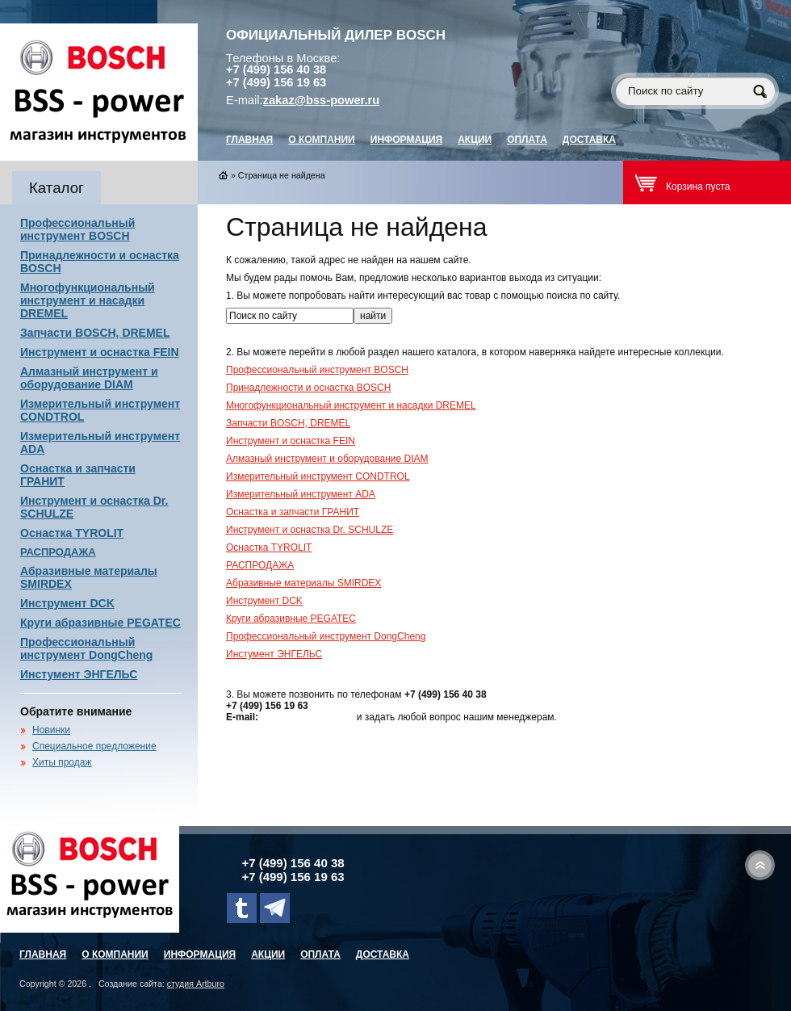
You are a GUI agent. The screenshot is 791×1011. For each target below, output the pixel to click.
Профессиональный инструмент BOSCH (77, 229)
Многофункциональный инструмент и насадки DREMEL (87, 300)
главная (249, 139)
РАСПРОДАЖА (58, 552)
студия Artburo (195, 983)
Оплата (527, 139)
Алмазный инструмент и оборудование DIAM (89, 378)
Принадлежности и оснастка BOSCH (308, 387)
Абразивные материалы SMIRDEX (303, 583)
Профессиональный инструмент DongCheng (86, 648)
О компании (321, 139)
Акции (475, 139)
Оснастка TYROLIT (71, 532)
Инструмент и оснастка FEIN (99, 352)
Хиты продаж (61, 762)
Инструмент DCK (67, 603)
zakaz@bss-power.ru (321, 100)
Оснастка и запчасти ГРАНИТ (292, 512)
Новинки (51, 730)
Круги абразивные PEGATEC (100, 622)
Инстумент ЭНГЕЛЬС (78, 674)
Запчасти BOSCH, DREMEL (95, 332)
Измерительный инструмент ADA (300, 494)
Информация (406, 139)
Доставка (589, 139)
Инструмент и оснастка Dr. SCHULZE (309, 529)
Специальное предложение (94, 746)
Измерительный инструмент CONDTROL (318, 476)
